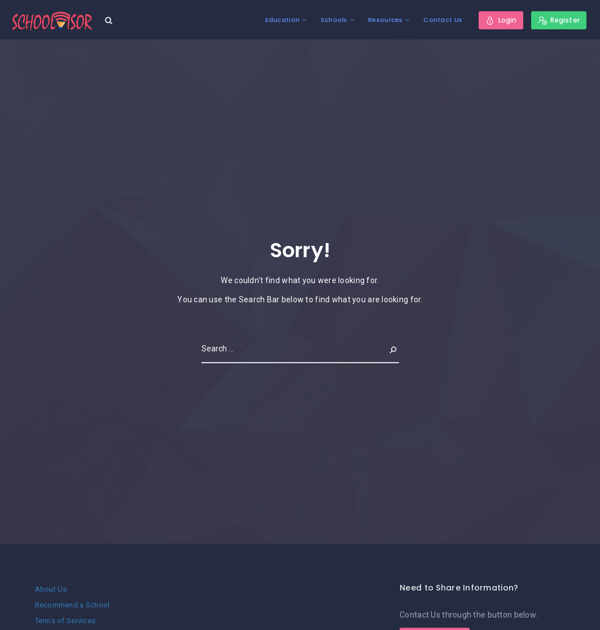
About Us (51, 589)
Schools (334, 19)
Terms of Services (65, 620)
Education (282, 19)
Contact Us (442, 19)
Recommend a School (72, 605)
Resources (385, 19)
